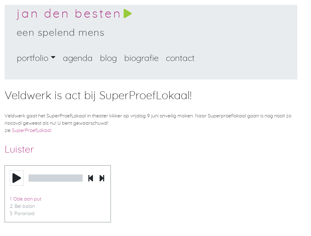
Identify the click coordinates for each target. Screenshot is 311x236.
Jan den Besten (69, 14)
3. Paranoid (22, 213)
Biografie (141, 58)
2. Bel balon (22, 206)
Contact (180, 58)
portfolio (32, 58)
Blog (108, 58)
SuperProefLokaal (31, 130)
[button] (17, 178)
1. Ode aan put (25, 199)
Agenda (78, 58)
